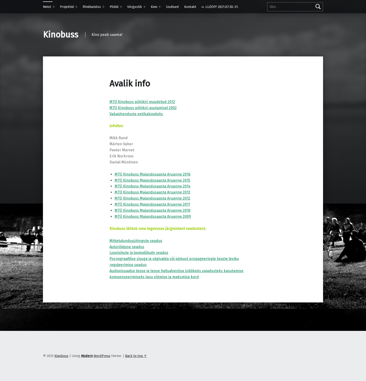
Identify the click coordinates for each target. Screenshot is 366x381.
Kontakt (190, 7)
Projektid (67, 7)
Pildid (114, 7)
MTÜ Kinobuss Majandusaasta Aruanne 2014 (152, 186)
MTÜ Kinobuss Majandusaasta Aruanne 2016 (152, 174)
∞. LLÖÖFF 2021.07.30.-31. (220, 7)
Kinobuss (60, 35)
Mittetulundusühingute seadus (135, 241)
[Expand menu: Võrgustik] (144, 7)
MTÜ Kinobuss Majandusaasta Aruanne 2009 (153, 216)
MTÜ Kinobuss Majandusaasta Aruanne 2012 (152, 198)
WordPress (102, 356)
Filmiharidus (92, 7)
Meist (47, 7)
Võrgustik (134, 7)
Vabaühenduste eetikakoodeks (136, 114)
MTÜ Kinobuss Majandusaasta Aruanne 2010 (152, 210)
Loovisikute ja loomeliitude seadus (138, 252)
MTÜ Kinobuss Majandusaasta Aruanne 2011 (152, 204)
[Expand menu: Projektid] (76, 7)
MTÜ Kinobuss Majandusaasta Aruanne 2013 (152, 192)
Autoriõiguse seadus (126, 247)
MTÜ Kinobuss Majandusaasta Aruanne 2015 (152, 180)
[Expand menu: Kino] (159, 7)
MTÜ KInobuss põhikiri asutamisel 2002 (143, 108)
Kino (154, 7)
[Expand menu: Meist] (54, 7)
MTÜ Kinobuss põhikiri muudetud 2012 (142, 102)
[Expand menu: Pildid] (121, 7)
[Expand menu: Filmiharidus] (103, 7)
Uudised (172, 7)
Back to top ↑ (136, 356)
